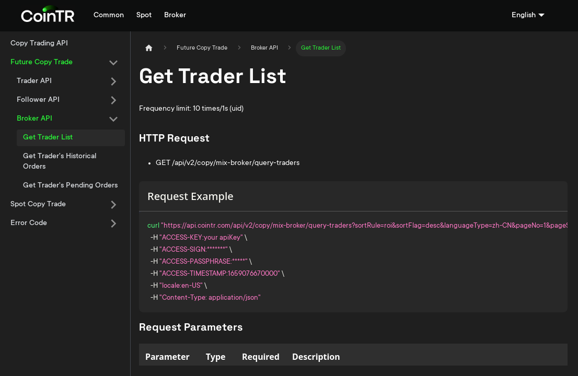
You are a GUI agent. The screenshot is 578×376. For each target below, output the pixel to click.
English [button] (524, 15)
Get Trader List (48, 138)
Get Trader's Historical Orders (60, 161)
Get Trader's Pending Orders (70, 186)
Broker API (34, 119)
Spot (144, 15)
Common (109, 15)
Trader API (34, 81)
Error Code (28, 223)
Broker (175, 15)
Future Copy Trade (41, 62)
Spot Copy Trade (38, 205)
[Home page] (149, 48)
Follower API (38, 100)
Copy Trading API (39, 44)
